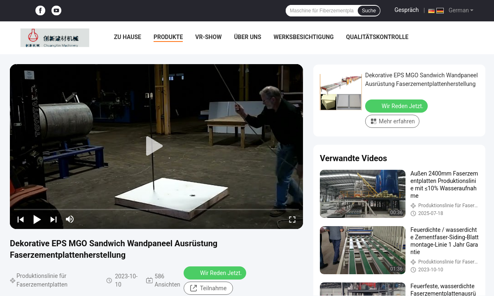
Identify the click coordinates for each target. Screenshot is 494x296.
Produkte (168, 37)
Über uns (247, 37)
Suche (369, 11)
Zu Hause (127, 37)
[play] (156, 146)
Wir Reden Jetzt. (215, 272)
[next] (53, 219)
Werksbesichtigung (304, 37)
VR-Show (208, 37)
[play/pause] (37, 219)
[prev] (20, 219)
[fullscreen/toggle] (292, 219)
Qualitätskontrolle (377, 37)
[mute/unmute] (70, 219)
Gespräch (406, 10)
